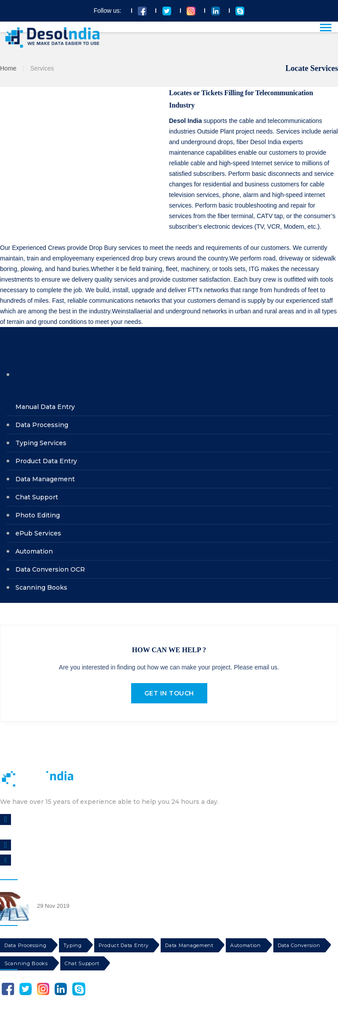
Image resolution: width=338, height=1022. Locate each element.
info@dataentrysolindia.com (53, 860)
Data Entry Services (60, 895)
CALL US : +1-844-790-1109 (51, 845)
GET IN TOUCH (169, 693)
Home (8, 68)
